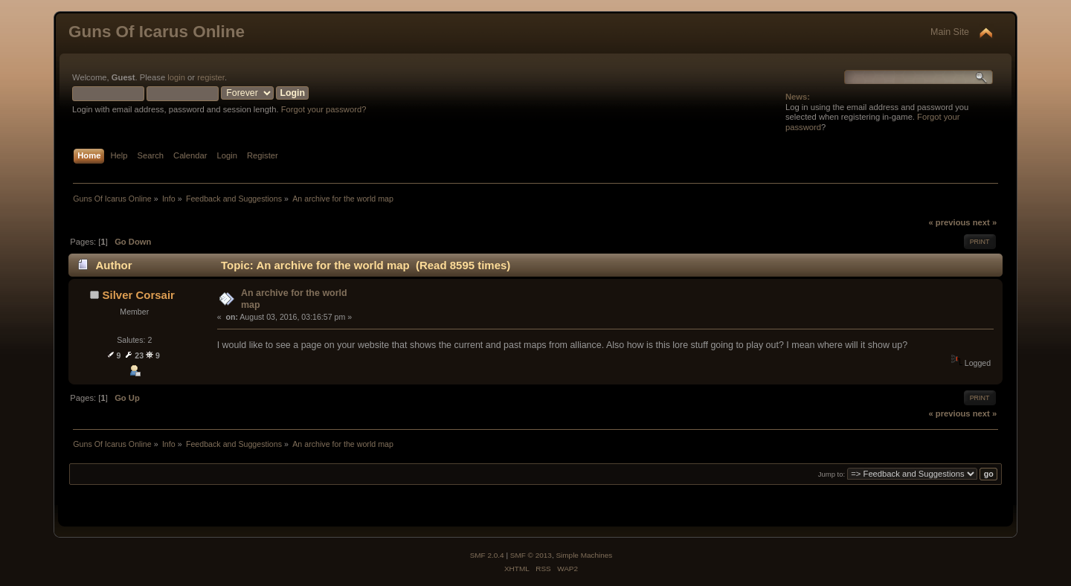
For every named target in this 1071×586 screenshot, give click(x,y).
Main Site (949, 32)
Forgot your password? (324, 109)
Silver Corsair (139, 295)
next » (985, 222)
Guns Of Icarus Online (156, 31)
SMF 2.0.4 (487, 555)
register (211, 77)
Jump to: (832, 474)
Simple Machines (584, 555)
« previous (949, 222)
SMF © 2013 (531, 555)
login (176, 77)
